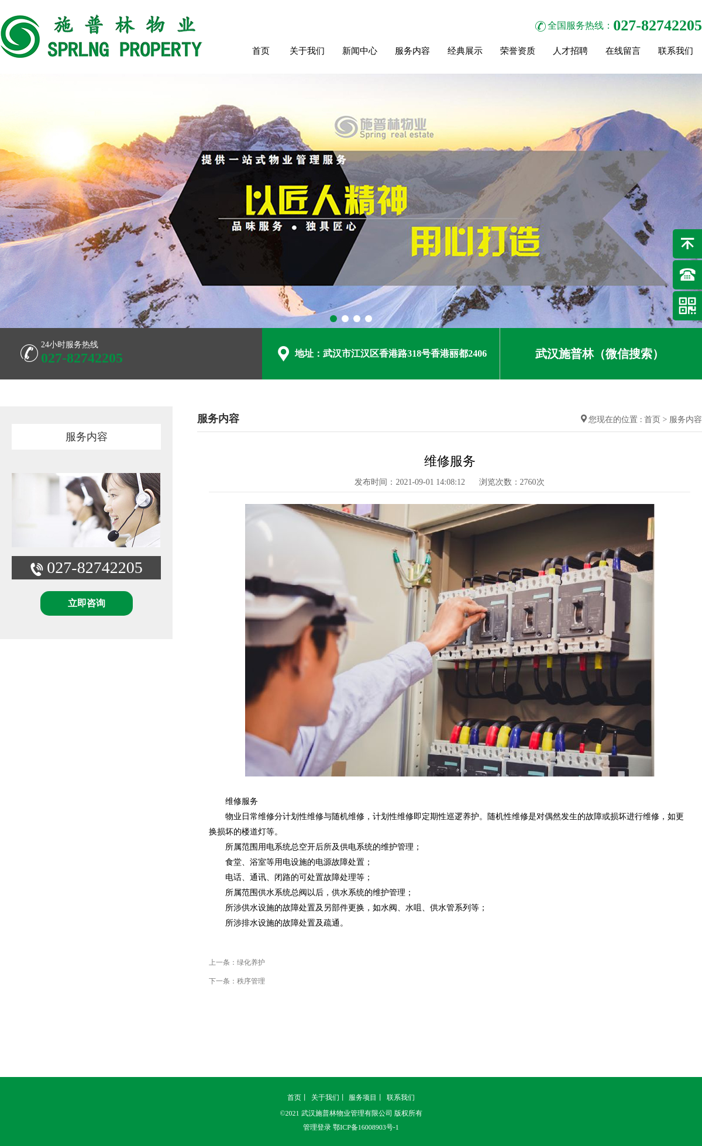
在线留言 (623, 51)
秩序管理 (251, 981)
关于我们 (307, 51)
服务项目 (363, 1097)
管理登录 (317, 1127)
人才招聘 (570, 51)
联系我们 (675, 51)
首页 (261, 51)
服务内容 (412, 51)
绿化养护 (251, 962)
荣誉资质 (517, 51)
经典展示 (465, 51)
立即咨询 (86, 603)
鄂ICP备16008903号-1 (366, 1127)
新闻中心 (359, 51)
